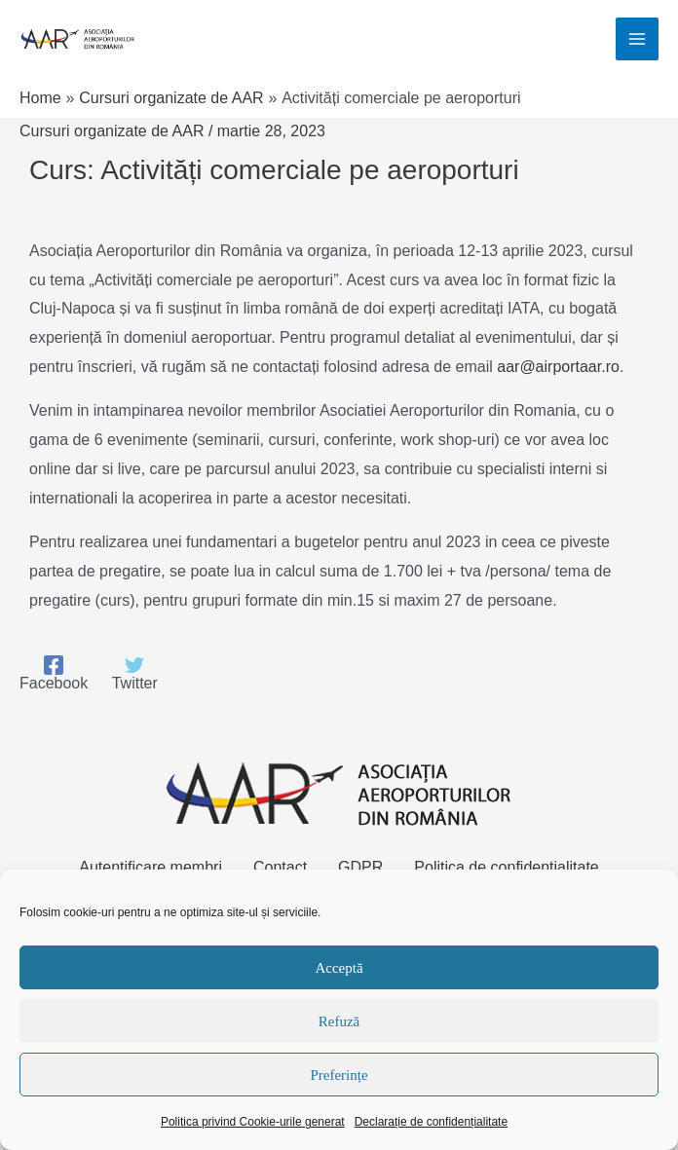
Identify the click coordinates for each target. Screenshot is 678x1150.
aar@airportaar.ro (558, 366)
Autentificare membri (150, 867)
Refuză (339, 1021)
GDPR (360, 867)
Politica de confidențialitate (506, 867)
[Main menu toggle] (637, 39)
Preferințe (338, 1075)
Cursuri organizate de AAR (111, 131)
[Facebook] (53, 673)
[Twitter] (135, 673)
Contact (280, 867)
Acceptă (338, 968)
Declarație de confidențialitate (431, 1122)
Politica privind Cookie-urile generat (253, 1122)
